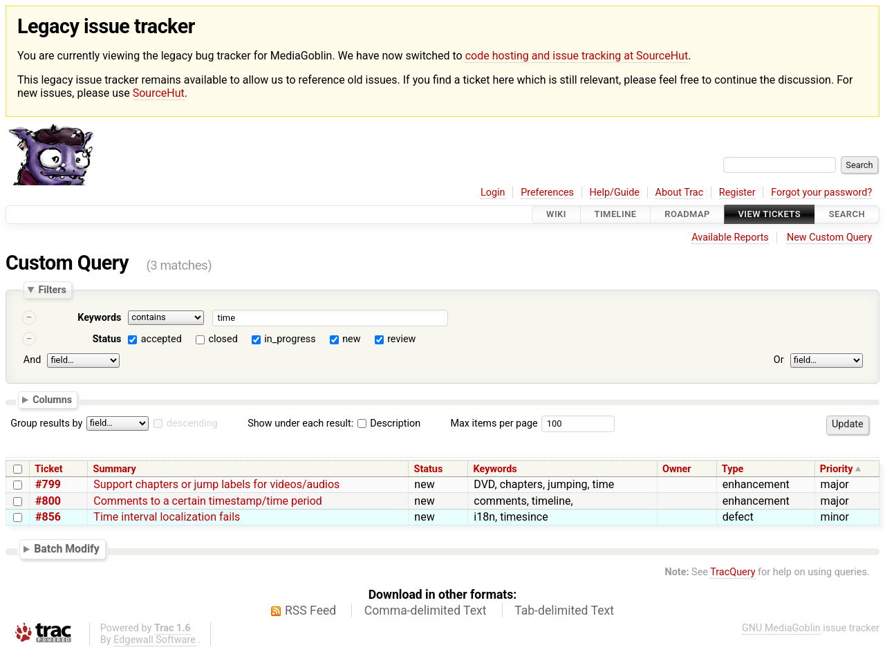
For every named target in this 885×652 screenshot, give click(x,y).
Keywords (99, 318)
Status (107, 339)
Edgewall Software (154, 640)
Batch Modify (67, 548)
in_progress (289, 339)
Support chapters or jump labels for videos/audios (216, 484)
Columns (52, 399)
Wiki (556, 214)
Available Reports (730, 237)
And (32, 360)
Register (737, 192)
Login (493, 192)
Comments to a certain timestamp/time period (207, 500)
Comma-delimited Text (425, 610)
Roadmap (687, 214)
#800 (48, 500)
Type (732, 469)
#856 (48, 516)
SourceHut (159, 93)
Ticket (48, 469)
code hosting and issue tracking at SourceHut (576, 55)
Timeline (616, 214)
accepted (161, 339)
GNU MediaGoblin (781, 628)
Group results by (46, 423)
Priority (836, 469)
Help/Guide (615, 192)
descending (192, 423)
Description (388, 423)
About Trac (679, 192)
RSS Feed (310, 610)
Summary (114, 469)
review (401, 339)
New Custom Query (829, 237)
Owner (676, 469)
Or (779, 360)
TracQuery (732, 572)
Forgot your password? (821, 192)
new (351, 339)
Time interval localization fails (166, 516)
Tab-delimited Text (564, 610)
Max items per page (493, 423)
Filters (52, 289)
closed (222, 339)
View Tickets (769, 214)
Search (847, 214)
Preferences (547, 192)
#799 (48, 484)
